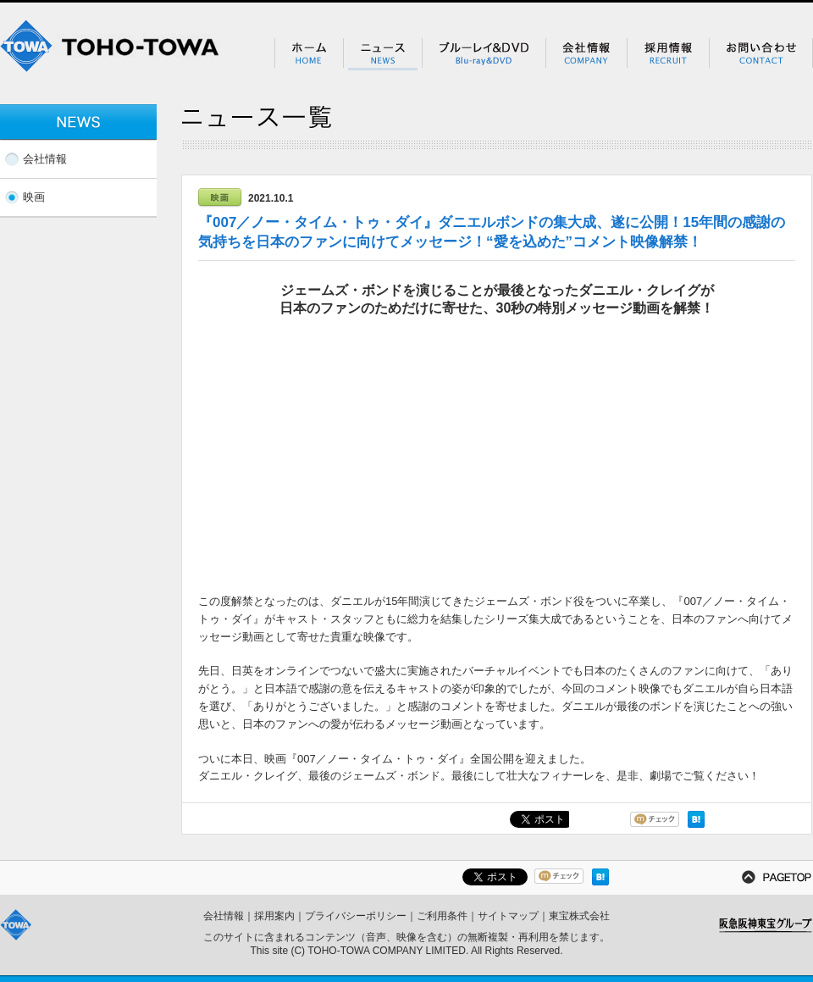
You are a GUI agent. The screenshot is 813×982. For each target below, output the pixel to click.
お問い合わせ (761, 54)
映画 (34, 197)
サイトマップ (508, 916)
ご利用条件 (442, 916)
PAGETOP (777, 876)
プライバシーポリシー (355, 916)
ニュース (382, 54)
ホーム (308, 54)
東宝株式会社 (579, 916)
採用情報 (668, 54)
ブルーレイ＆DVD (483, 54)
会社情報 (586, 54)
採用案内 (274, 916)
